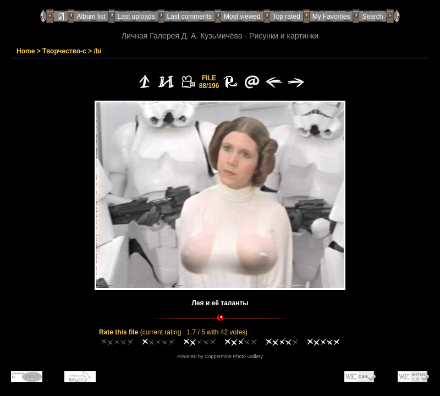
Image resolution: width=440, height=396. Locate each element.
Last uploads (136, 16)
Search (372, 16)
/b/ (97, 51)
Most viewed (242, 16)
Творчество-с (64, 51)
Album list (91, 16)
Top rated (286, 16)
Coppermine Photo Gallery (234, 356)
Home (25, 51)
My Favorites (331, 16)
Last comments (189, 16)
